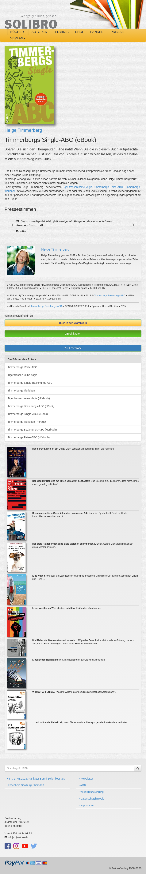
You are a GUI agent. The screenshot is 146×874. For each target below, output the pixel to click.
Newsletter (86, 778)
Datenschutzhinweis (91, 798)
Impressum (86, 805)
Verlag (17, 38)
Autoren (39, 32)
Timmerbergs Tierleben (21, 390)
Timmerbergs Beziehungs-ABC (109, 295)
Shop (79, 32)
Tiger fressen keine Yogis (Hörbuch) (29, 398)
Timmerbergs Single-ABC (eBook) (28, 413)
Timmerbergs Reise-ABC (108, 187)
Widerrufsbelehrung (91, 791)
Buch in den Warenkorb (73, 322)
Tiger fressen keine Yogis (77, 187)
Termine (61, 32)
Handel (97, 32)
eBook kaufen (73, 333)
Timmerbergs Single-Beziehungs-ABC (30, 382)
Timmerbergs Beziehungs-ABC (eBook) (31, 406)
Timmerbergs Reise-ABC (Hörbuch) (29, 437)
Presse (118, 32)
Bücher (18, 32)
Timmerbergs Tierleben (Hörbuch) (28, 421)
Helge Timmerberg (23, 130)
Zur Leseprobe (73, 348)
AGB (82, 785)
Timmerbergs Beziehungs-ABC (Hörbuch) (32, 429)
